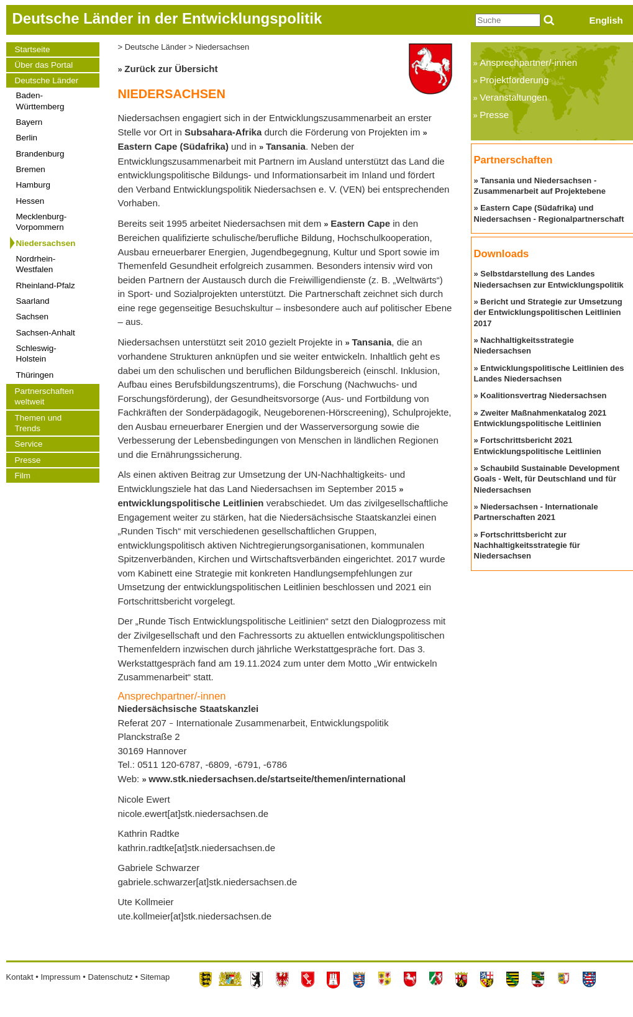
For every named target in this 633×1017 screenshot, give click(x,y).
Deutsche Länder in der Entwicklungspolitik (167, 18)
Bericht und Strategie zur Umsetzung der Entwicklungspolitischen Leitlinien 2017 (548, 312)
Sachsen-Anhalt (45, 332)
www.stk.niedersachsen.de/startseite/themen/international (277, 778)
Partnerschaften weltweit (44, 396)
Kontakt (20, 977)
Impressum (60, 977)
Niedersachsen (46, 243)
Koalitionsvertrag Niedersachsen (543, 395)
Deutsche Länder (47, 80)
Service (29, 444)
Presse (28, 460)
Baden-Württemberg (40, 101)
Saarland (33, 301)
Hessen (30, 201)
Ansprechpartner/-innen (528, 62)
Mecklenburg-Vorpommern (41, 222)
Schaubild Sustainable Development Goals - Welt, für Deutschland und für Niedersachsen (547, 479)
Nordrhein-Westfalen (36, 264)
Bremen (30, 169)
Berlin (27, 137)
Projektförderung (514, 80)
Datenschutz (110, 977)
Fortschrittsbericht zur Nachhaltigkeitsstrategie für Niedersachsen (527, 545)
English (606, 20)
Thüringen (35, 375)
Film (23, 475)
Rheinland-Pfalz (45, 285)
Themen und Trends (38, 423)
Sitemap (155, 977)
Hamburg (33, 184)
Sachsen (32, 316)
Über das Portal (44, 65)
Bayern (29, 122)
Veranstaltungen (513, 97)
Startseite (32, 49)
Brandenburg (40, 153)
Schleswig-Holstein (36, 353)
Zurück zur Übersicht (170, 68)
